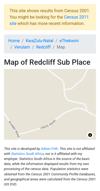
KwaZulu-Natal (40, 40)
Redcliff (43, 47)
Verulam (22, 47)
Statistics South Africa (27, 154)
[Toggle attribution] (90, 135)
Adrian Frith (49, 149)
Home (14, 40)
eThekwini (69, 40)
